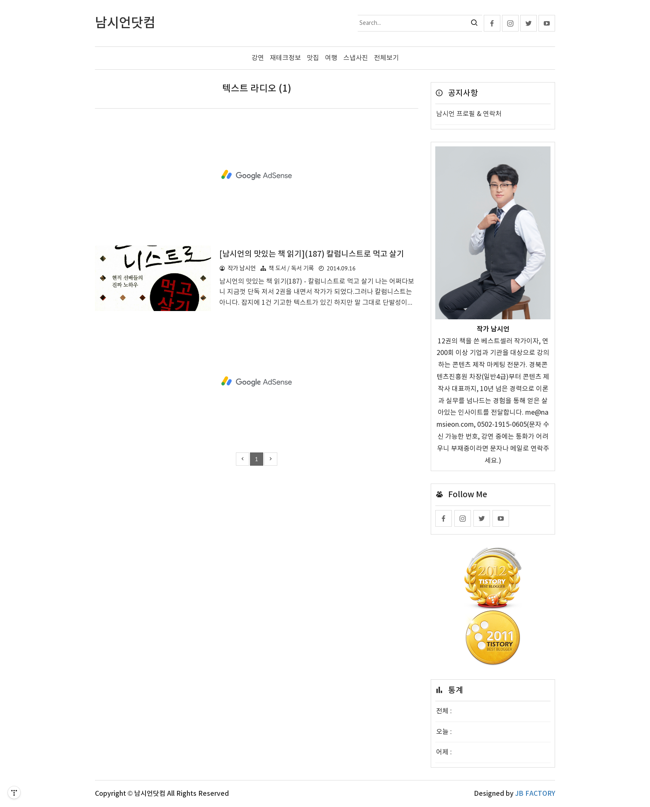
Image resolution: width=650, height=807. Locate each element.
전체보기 (386, 58)
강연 (258, 58)
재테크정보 (285, 58)
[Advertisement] (256, 175)
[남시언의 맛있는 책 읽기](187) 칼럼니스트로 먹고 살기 (311, 254)
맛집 (313, 58)
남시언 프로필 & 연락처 (469, 114)
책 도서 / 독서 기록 (291, 268)
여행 (331, 58)
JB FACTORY (535, 793)
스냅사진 (355, 58)
